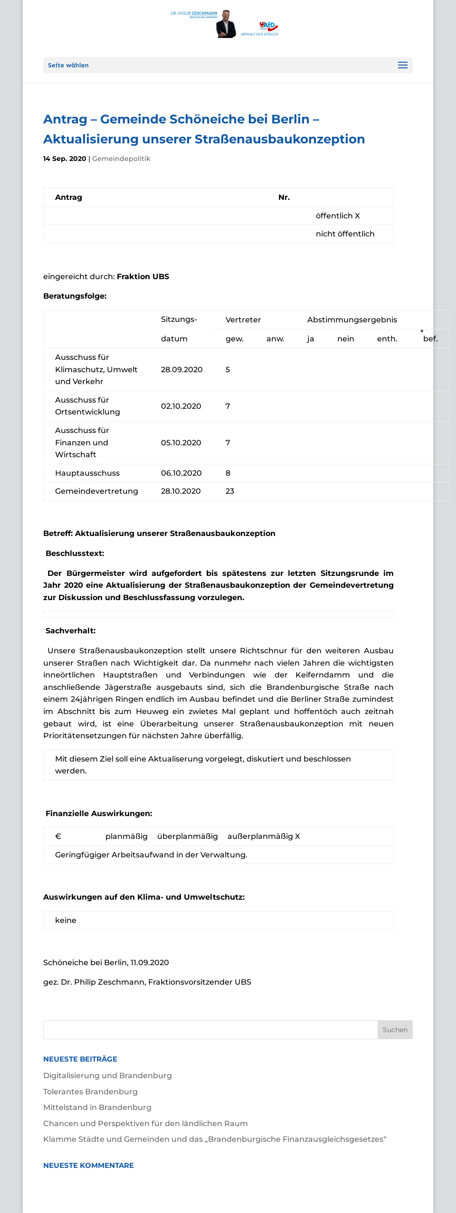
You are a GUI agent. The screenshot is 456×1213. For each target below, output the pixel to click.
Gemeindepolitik (121, 158)
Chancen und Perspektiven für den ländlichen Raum (145, 1123)
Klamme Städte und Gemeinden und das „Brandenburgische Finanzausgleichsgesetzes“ (215, 1139)
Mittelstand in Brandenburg (97, 1107)
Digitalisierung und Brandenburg (107, 1075)
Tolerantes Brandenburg (90, 1091)
